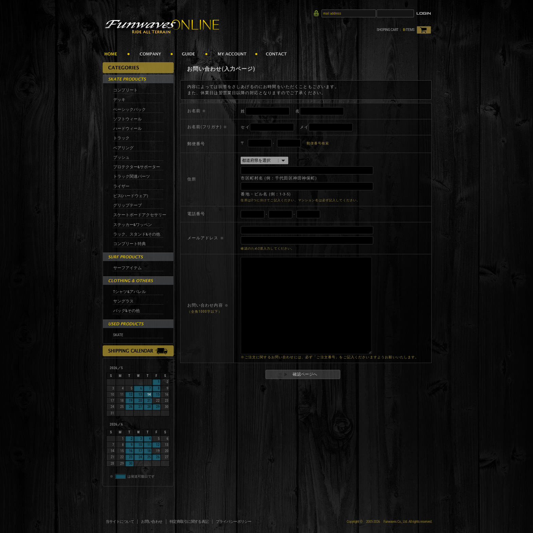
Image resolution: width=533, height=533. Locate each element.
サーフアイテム (127, 267)
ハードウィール (127, 128)
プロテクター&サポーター (136, 167)
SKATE (118, 334)
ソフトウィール (127, 119)
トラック (121, 138)
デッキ (119, 99)
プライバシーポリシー (234, 521)
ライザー (121, 186)
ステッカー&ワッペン (132, 224)
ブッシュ (121, 157)
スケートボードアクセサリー (139, 214)
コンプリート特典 (129, 243)
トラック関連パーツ (131, 176)
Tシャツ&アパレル (129, 291)
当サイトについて (120, 521)
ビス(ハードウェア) (130, 195)
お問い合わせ (151, 521)
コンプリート (125, 90)
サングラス (123, 301)
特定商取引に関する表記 (189, 521)
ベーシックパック (129, 109)
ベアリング (123, 147)
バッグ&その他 (126, 310)
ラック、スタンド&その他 (136, 234)
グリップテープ (127, 205)
